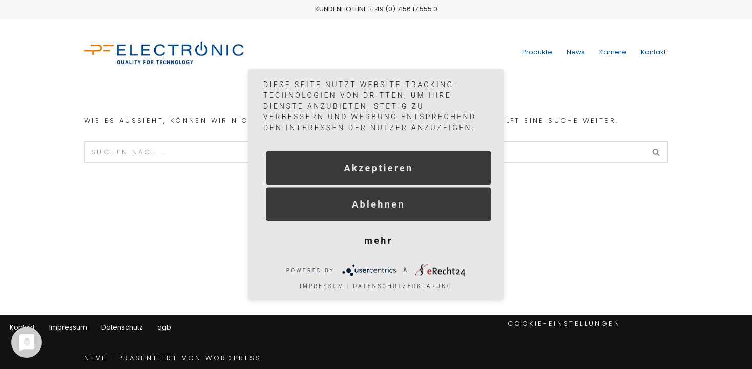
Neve (96, 358)
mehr (378, 240)
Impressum (68, 327)
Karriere (612, 52)
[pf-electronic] (173, 52)
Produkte (537, 52)
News (576, 52)
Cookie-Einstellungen (564, 324)
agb (164, 327)
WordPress (233, 358)
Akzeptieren (378, 167)
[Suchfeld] (656, 152)
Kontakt (653, 52)
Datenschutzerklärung (402, 286)
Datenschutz (122, 327)
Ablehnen (378, 204)
